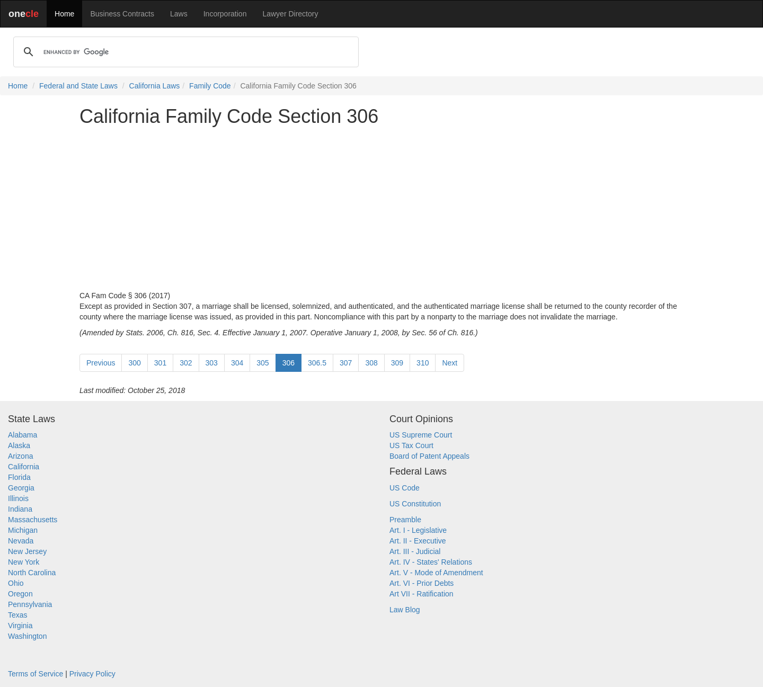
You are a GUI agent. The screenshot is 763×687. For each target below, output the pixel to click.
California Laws (154, 86)
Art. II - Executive (417, 541)
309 (397, 363)
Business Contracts (122, 14)
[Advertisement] (381, 209)
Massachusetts (32, 519)
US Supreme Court (420, 435)
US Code (404, 488)
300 (134, 363)
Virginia (20, 625)
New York (23, 562)
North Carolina (32, 572)
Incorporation (225, 14)
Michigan (23, 530)
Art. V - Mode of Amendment (436, 572)
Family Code (210, 86)
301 (160, 363)
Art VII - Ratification (421, 594)
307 (346, 363)
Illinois (18, 498)
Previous (100, 363)
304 (237, 363)
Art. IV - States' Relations (430, 562)
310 (422, 363)
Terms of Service (35, 674)
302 (186, 363)
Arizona (20, 456)
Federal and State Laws (78, 86)
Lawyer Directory (290, 14)
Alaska (19, 445)
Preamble (405, 519)
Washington (27, 636)
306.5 (317, 363)
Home (64, 14)
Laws (179, 14)
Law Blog (404, 609)
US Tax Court (411, 445)
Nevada (20, 541)
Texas (18, 615)
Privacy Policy (92, 674)
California (23, 466)
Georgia (21, 488)
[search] (184, 52)
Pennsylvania (30, 604)
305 (262, 363)
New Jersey (27, 551)
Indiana (20, 509)
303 (212, 363)
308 (371, 363)
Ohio (16, 583)
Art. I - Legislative (418, 530)
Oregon (20, 594)
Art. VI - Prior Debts (421, 583)
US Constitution (415, 503)
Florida (19, 477)
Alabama (22, 435)
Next (449, 363)
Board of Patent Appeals (429, 456)
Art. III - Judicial (414, 551)
